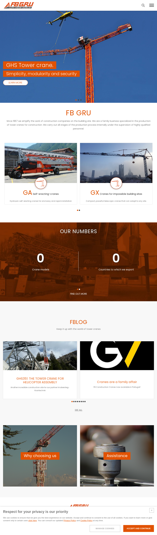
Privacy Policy (70, 520)
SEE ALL (78, 410)
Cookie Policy (86, 520)
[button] (76, 100)
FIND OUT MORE (78, 293)
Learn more (15, 82)
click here (32, 520)
